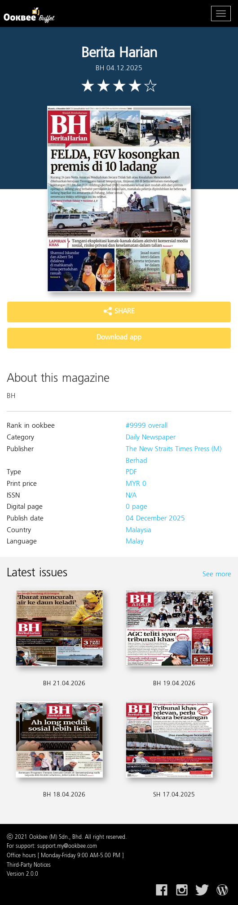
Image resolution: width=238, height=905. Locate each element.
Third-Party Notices (29, 865)
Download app (119, 338)
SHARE (119, 311)
